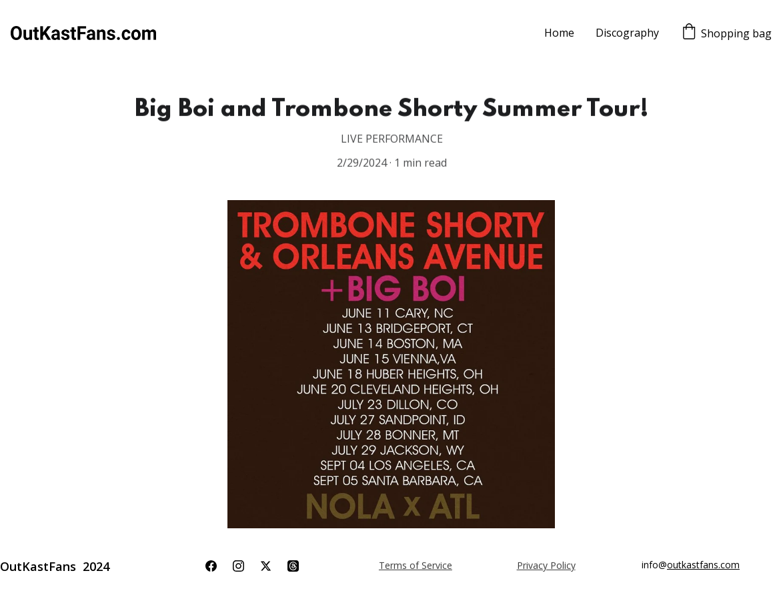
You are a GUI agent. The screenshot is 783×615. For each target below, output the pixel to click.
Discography (627, 32)
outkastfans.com (703, 564)
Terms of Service (415, 565)
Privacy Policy (546, 565)
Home (559, 32)
